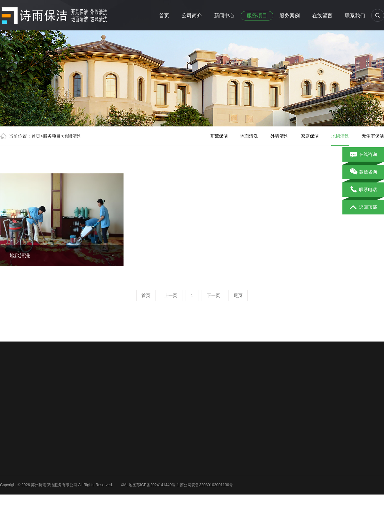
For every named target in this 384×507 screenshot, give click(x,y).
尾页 (238, 295)
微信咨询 (363, 172)
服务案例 (289, 15)
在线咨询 (363, 154)
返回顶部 (363, 207)
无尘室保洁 (373, 136)
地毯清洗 (72, 136)
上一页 (170, 295)
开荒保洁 (219, 136)
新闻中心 (224, 15)
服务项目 (257, 15)
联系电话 (363, 190)
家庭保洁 (310, 136)
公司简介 (191, 15)
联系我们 (355, 15)
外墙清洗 (279, 136)
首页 (164, 15)
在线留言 (322, 15)
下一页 (213, 295)
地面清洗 (249, 136)
